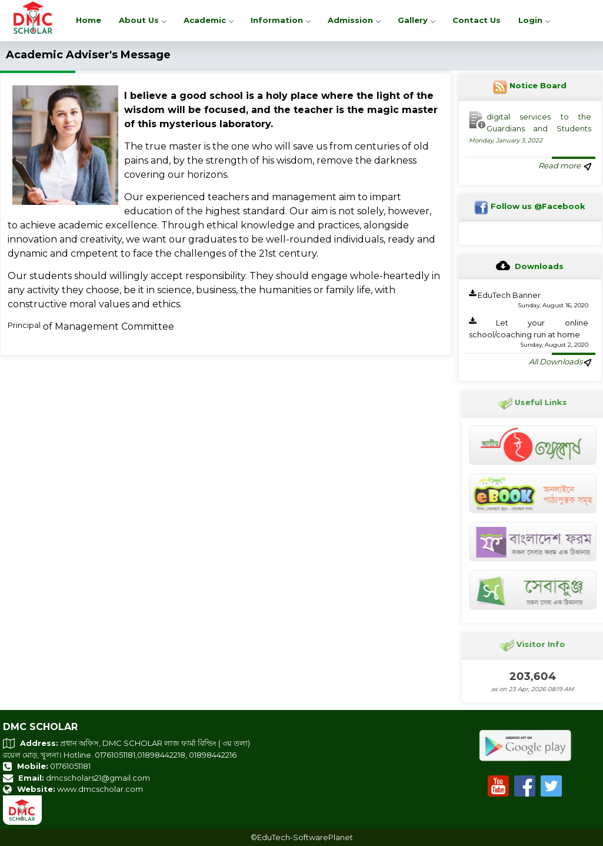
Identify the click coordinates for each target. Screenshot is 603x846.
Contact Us (476, 20)
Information (280, 20)
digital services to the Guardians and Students (530, 128)
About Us (142, 20)
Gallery (416, 20)
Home (88, 20)
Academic (208, 20)
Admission (354, 20)
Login (533, 20)
